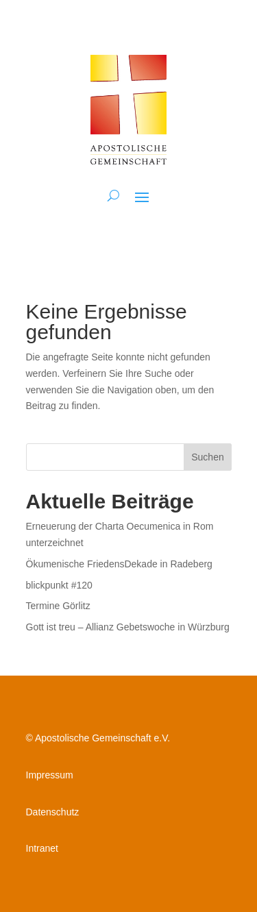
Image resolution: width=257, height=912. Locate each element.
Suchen (207, 457)
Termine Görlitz (58, 605)
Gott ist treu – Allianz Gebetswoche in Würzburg (128, 626)
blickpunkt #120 (59, 585)
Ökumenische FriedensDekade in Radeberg (119, 563)
